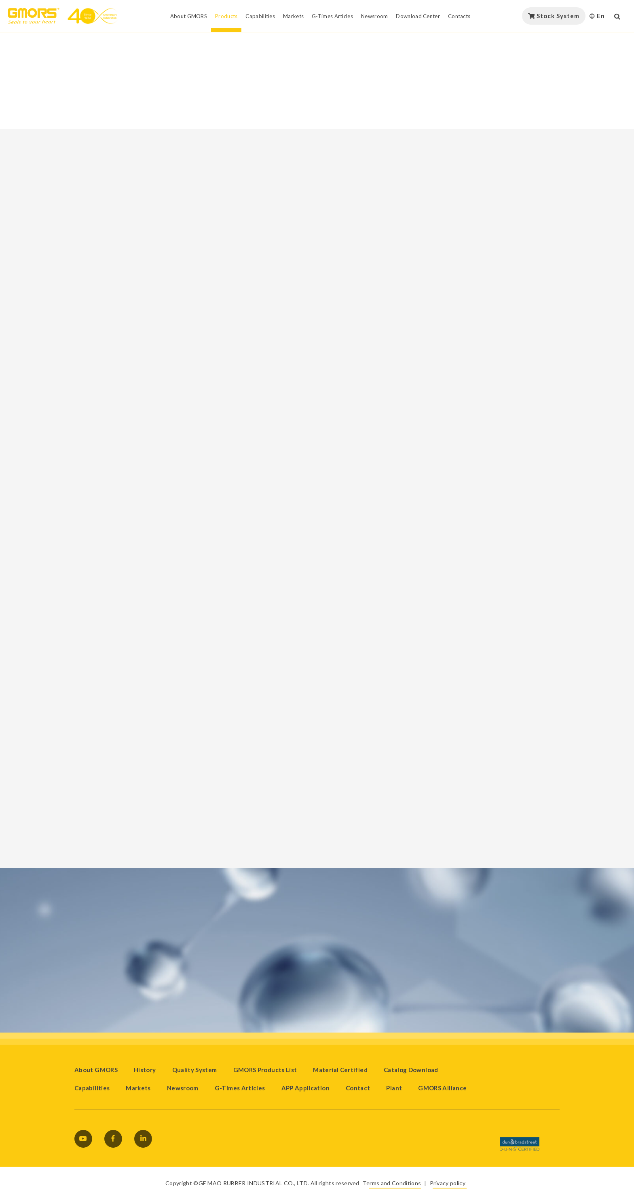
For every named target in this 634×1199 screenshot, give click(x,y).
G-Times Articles (240, 1088)
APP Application (305, 1088)
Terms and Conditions (392, 1183)
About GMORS (96, 1069)
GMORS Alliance (442, 1088)
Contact (358, 1088)
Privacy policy (447, 1183)
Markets (138, 1088)
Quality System (194, 1069)
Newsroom (183, 1088)
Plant (394, 1088)
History (145, 1069)
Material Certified (340, 1069)
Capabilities (92, 1088)
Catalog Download (411, 1069)
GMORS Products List (265, 1069)
